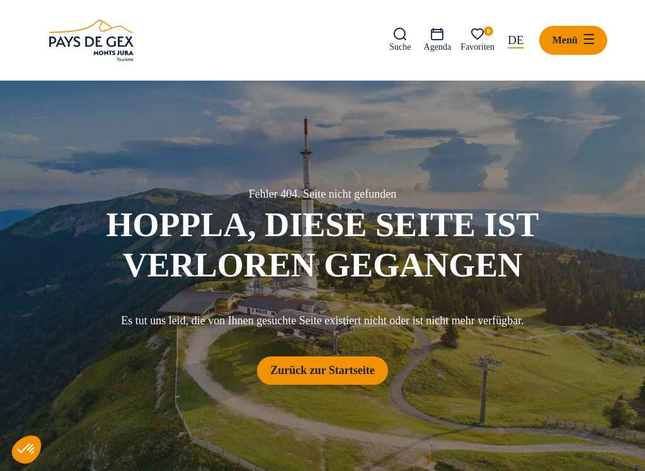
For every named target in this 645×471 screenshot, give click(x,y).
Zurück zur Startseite (322, 370)
